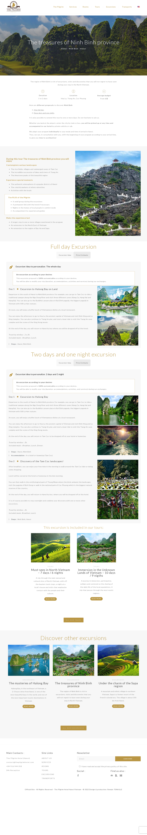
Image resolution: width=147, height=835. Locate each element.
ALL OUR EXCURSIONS (73, 728)
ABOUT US (47, 758)
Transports (127, 7)
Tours (97, 7)
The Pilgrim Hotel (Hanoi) (18, 758)
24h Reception (13, 770)
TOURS (45, 770)
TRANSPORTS (48, 778)
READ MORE (50, 599)
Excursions (111, 7)
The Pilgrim (58, 7)
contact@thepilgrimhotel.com (20, 762)
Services (73, 7)
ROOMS (45, 766)
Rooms (86, 7)
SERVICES (46, 762)
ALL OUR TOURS (73, 620)
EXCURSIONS (48, 774)
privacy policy (111, 766)
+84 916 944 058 (14, 766)
